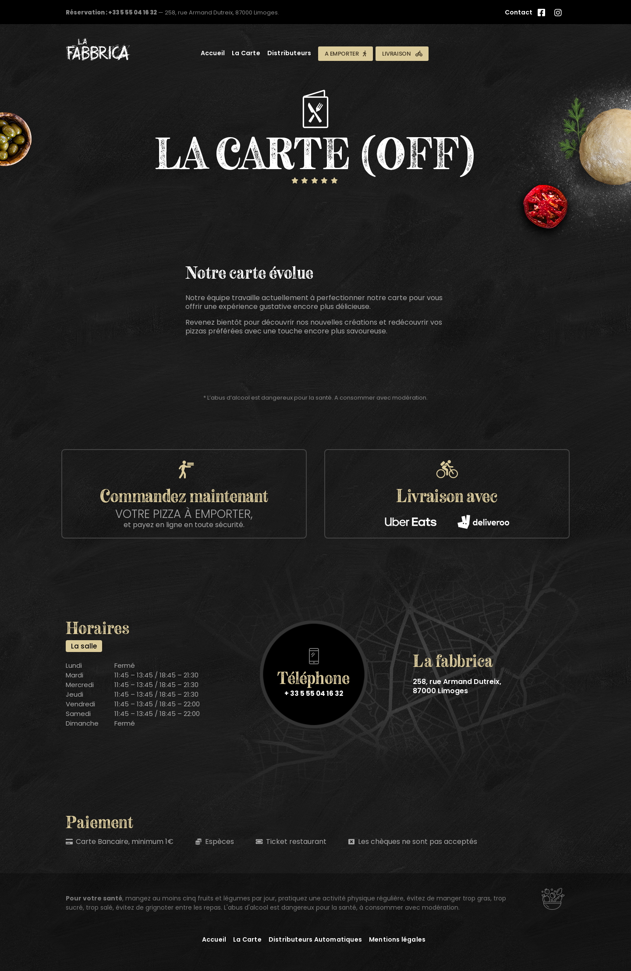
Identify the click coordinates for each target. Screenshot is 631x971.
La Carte (246, 53)
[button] (345, 53)
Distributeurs (289, 53)
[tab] (84, 646)
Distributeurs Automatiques (315, 939)
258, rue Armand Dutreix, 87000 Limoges (457, 686)
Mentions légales (397, 939)
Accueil (213, 53)
